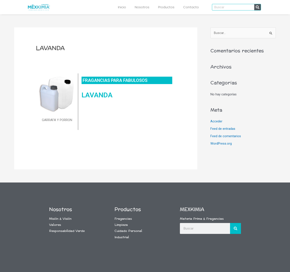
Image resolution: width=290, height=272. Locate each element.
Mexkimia (192, 209)
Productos (166, 7)
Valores (55, 225)
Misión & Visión (60, 218)
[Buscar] (257, 7)
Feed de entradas (222, 129)
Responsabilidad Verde (67, 231)
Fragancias (123, 218)
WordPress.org (221, 143)
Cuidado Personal (128, 231)
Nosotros (142, 7)
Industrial (121, 237)
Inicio (122, 7)
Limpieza (121, 225)
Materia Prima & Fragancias (202, 218)
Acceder (216, 121)
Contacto (191, 7)
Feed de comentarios (225, 136)
